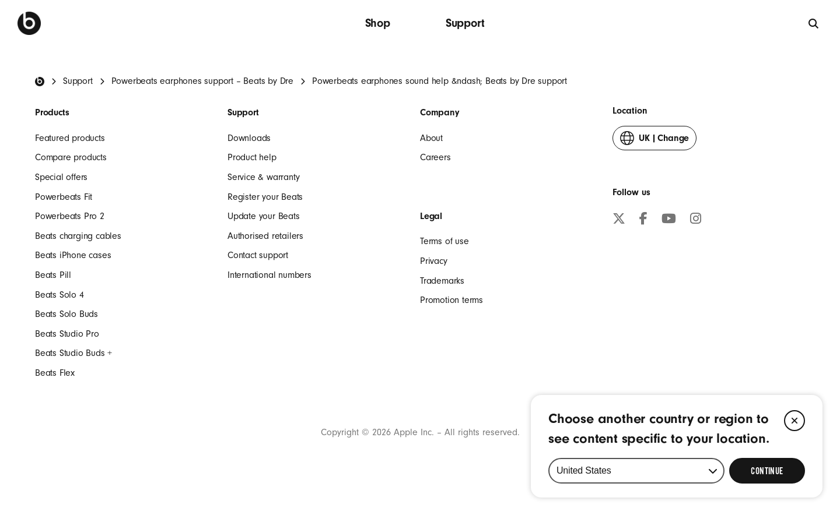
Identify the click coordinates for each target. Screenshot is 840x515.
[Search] (814, 23)
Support (465, 23)
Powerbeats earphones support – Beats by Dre (202, 81)
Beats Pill (53, 275)
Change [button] (654, 140)
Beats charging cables (78, 236)
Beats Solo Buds (66, 314)
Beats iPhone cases (73, 255)
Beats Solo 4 (59, 295)
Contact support (258, 255)
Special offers (61, 177)
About (431, 138)
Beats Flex (55, 373)
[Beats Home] (39, 81)
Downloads (249, 138)
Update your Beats (264, 216)
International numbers (270, 275)
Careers (435, 157)
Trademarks (442, 281)
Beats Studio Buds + (73, 353)
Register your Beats (265, 197)
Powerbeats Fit (63, 197)
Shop (377, 23)
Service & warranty (263, 177)
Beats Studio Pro (67, 334)
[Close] (794, 420)
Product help (252, 157)
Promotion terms (451, 300)
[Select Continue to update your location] (767, 471)
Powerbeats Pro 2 (69, 216)
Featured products (70, 138)
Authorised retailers (265, 236)
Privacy (433, 261)
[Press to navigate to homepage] (29, 23)
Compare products (71, 157)
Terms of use (444, 241)
